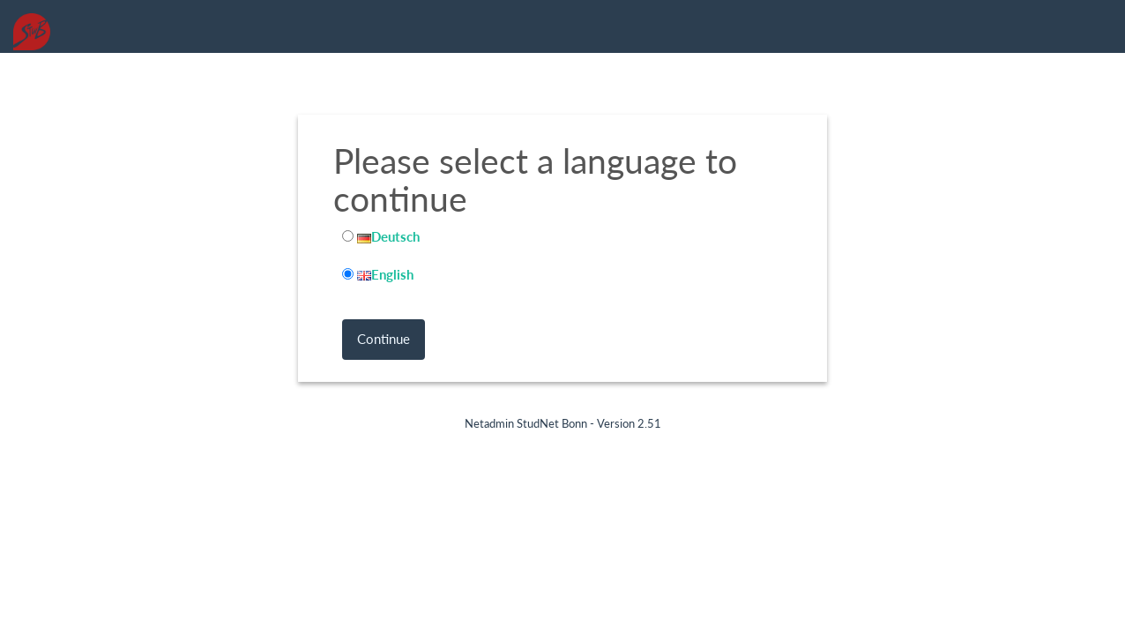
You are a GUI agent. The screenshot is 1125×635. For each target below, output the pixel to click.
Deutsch (388, 236)
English (385, 274)
